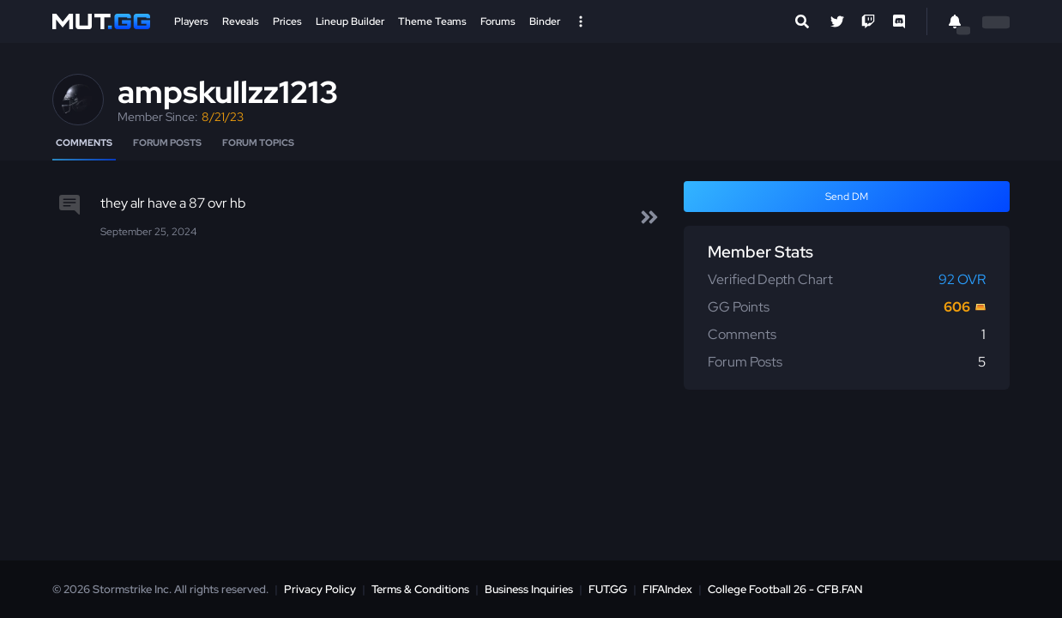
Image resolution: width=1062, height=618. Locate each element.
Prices (287, 21)
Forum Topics (258, 142)
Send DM (846, 196)
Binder (544, 21)
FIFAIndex (667, 589)
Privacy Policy (320, 589)
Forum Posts (167, 142)
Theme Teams (432, 21)
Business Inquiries (529, 589)
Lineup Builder (350, 21)
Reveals (240, 21)
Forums (498, 21)
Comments (84, 142)
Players (191, 21)
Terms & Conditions (420, 589)
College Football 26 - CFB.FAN (785, 589)
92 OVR (962, 279)
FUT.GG (607, 589)
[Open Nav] (580, 21)
